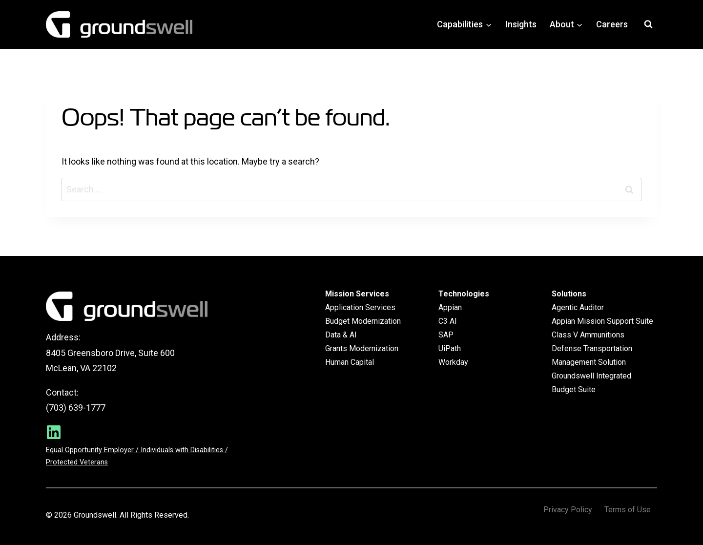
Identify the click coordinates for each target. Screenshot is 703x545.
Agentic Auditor (578, 307)
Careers (612, 24)
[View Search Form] (648, 24)
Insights (521, 24)
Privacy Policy (567, 509)
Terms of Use (627, 509)
